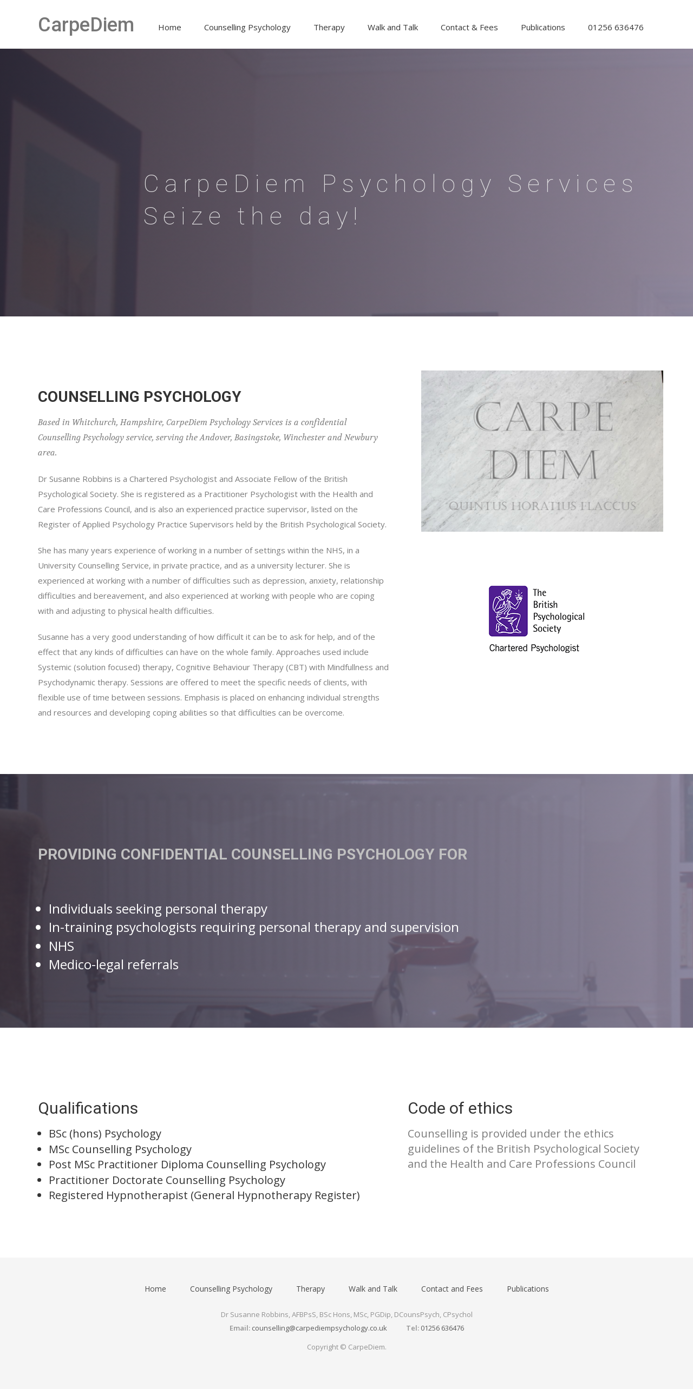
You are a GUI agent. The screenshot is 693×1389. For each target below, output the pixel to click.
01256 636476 (616, 27)
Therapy (329, 27)
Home (169, 27)
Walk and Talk (393, 27)
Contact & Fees (469, 27)
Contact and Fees (452, 1289)
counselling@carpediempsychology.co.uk (319, 1328)
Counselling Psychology (247, 27)
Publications (543, 27)
